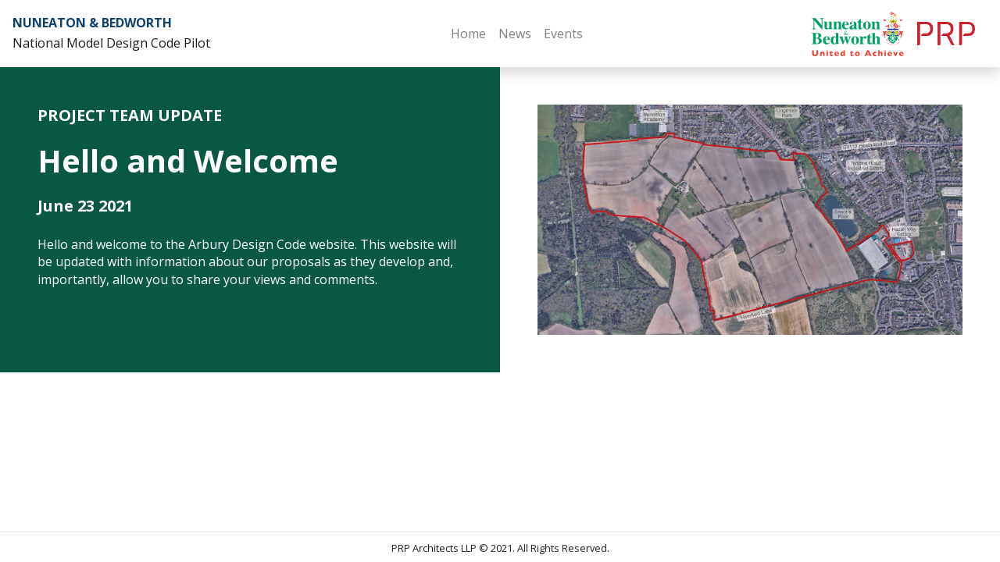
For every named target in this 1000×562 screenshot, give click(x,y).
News (514, 33)
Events (563, 33)
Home (468, 33)
